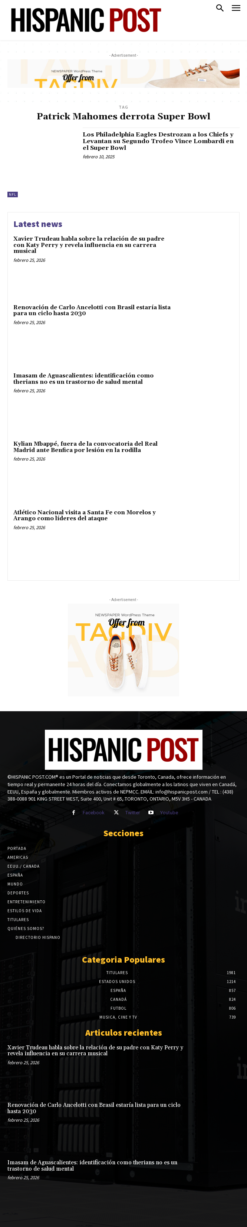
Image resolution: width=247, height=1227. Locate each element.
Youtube (169, 812)
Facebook (94, 812)
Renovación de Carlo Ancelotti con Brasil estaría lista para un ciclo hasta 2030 (92, 310)
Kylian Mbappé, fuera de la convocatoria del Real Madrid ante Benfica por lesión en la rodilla (85, 447)
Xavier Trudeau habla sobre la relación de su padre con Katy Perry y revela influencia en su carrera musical (88, 245)
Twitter (132, 812)
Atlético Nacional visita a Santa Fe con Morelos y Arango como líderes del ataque (84, 515)
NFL (12, 194)
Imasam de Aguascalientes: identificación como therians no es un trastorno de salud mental (83, 379)
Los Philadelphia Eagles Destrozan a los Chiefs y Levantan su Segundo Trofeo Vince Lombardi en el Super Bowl (158, 141)
